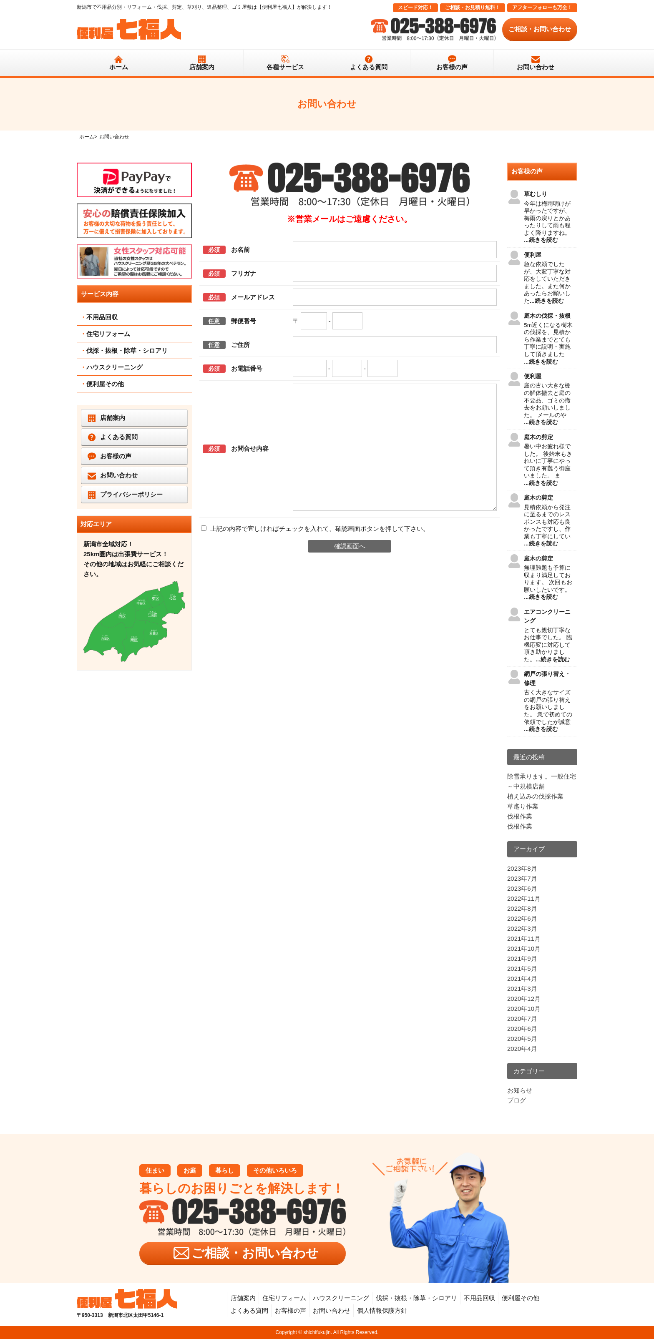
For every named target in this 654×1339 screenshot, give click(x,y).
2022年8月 (522, 908)
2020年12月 (524, 998)
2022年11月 (524, 898)
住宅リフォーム (108, 333)
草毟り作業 (522, 806)
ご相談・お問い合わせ (539, 29)
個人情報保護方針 (382, 1310)
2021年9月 (522, 958)
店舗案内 (201, 66)
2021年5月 (522, 968)
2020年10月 (524, 1008)
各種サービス (285, 66)
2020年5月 (522, 1038)
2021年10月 (524, 948)
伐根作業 (519, 816)
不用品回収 (102, 317)
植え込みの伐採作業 (535, 796)
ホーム (118, 66)
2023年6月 (522, 888)
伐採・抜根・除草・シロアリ (127, 350)
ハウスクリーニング (114, 367)
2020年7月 (522, 1018)
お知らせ (519, 1090)
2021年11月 (524, 938)
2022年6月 (522, 918)
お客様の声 (452, 66)
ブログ (516, 1100)
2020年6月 (522, 1028)
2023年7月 (522, 878)
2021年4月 (522, 978)
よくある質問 (368, 66)
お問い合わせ (535, 66)
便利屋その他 (105, 383)
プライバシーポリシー (131, 494)
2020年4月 (522, 1048)
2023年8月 (522, 868)
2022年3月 (522, 928)
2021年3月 (522, 988)
